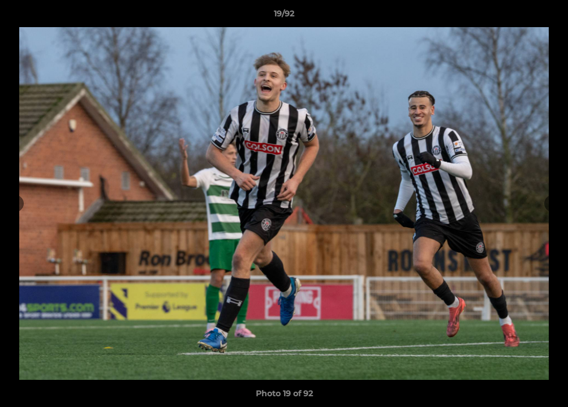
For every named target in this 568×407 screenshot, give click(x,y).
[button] (547, 16)
